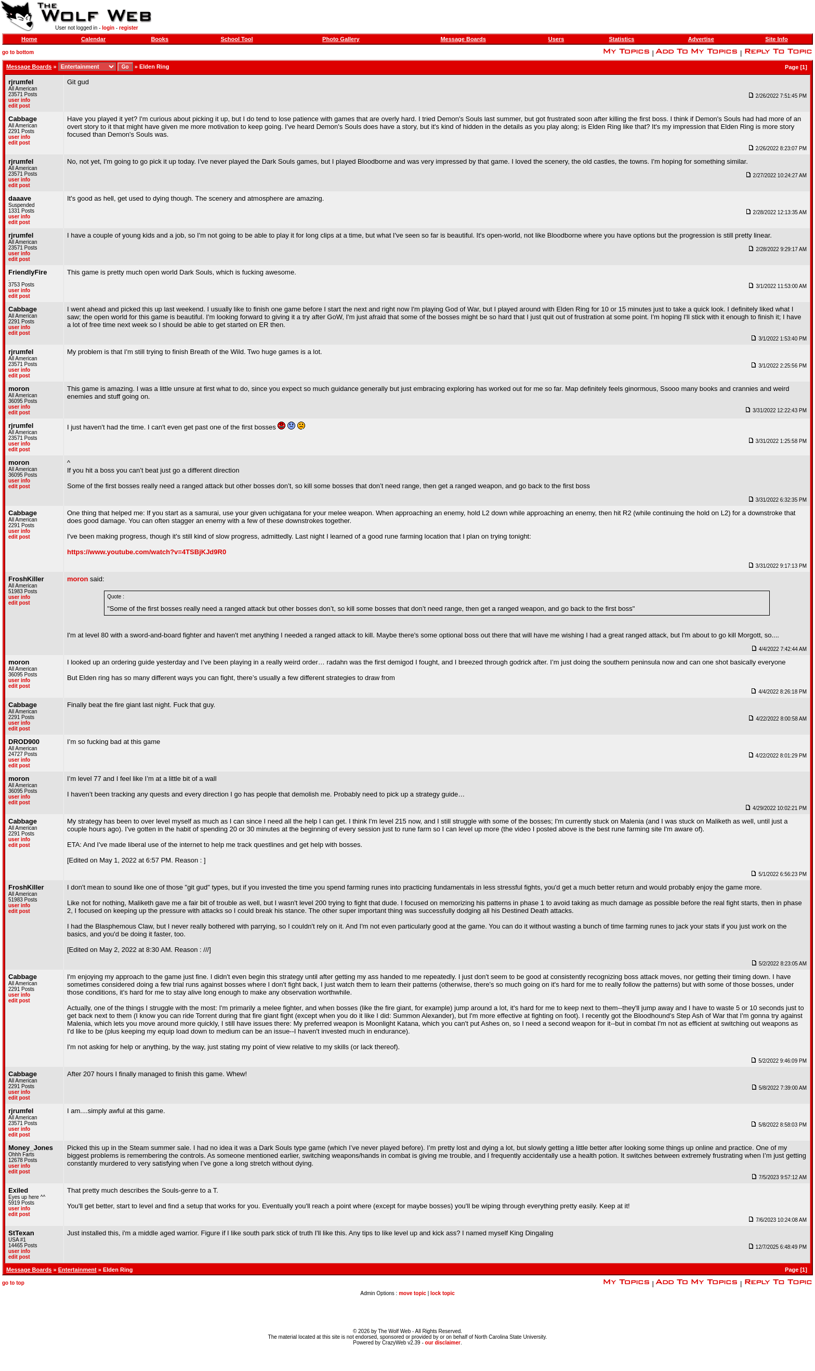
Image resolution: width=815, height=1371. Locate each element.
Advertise (701, 39)
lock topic (442, 1293)
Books (159, 39)
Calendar (93, 39)
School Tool (236, 39)
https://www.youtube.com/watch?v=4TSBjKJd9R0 (146, 552)
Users (556, 39)
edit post (19, 106)
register (128, 28)
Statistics (621, 39)
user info (19, 100)
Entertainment (77, 1269)
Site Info (776, 39)
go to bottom (18, 52)
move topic (412, 1293)
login (108, 28)
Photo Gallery (341, 39)
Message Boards (462, 39)
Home (29, 39)
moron (77, 579)
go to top (13, 1283)
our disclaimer (443, 1343)
